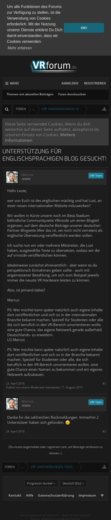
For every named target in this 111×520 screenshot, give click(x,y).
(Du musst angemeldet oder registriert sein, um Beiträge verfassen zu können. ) (56, 449)
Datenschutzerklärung (56, 502)
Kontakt (14, 502)
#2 (104, 430)
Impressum (87, 502)
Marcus (27, 174)
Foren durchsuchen (72, 93)
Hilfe (29, 502)
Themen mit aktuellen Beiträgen (30, 93)
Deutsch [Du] (72, 490)
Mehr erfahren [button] (20, 48)
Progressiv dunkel (39, 490)
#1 (104, 383)
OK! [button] (84, 28)
